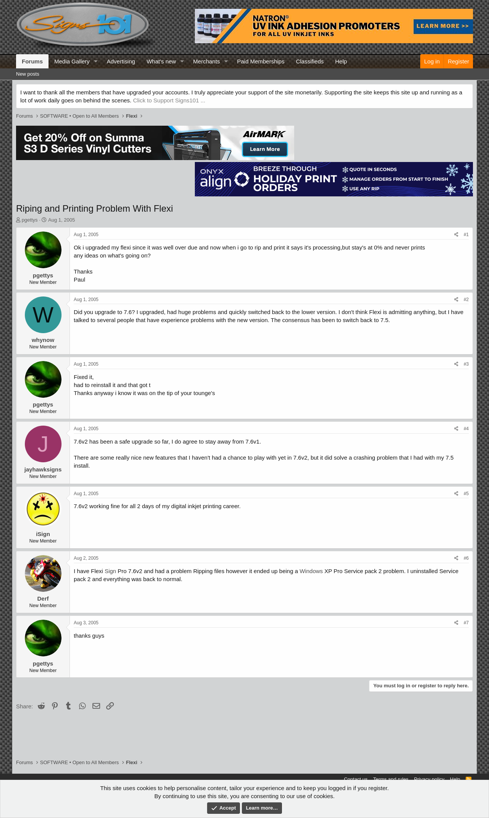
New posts (27, 74)
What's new (161, 61)
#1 (466, 234)
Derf (43, 598)
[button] (95, 61)
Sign (110, 571)
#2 (466, 299)
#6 (466, 558)
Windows (311, 571)
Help (341, 61)
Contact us (356, 779)
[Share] (456, 234)
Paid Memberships (260, 61)
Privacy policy (429, 779)
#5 (466, 493)
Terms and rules (390, 779)
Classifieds (310, 61)
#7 (466, 622)
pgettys (30, 220)
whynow (43, 340)
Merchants (206, 61)
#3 (466, 364)
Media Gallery (72, 61)
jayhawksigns (43, 469)
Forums (32, 61)
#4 (466, 428)
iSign (43, 534)
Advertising (121, 61)
